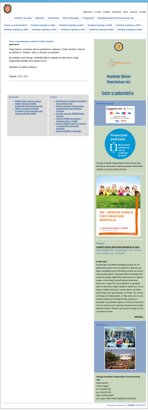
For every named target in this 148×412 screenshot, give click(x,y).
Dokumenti (116, 12)
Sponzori (133, 12)
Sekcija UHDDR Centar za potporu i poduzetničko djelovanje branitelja (71, 126)
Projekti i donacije (22, 18)
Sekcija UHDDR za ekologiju (68, 131)
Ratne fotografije (71, 18)
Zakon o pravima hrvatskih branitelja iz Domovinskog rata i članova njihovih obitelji (29, 111)
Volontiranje (53, 18)
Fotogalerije (88, 18)
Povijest (106, 12)
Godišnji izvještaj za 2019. (128, 25)
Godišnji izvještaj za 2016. (43, 25)
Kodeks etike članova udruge (28, 101)
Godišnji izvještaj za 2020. (16, 29)
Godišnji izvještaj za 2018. (100, 25)
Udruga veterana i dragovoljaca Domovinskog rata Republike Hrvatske (70, 108)
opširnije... (139, 317)
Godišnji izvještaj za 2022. (73, 29)
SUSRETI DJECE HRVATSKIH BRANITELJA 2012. (118, 247)
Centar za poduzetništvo (15, 25)
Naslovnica (87, 12)
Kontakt (143, 12)
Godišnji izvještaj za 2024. (130, 29)
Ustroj (125, 12)
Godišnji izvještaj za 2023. (101, 29)
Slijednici (39, 18)
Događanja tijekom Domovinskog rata (116, 18)
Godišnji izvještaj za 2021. (44, 29)
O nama (97, 12)
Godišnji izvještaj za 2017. (71, 25)
